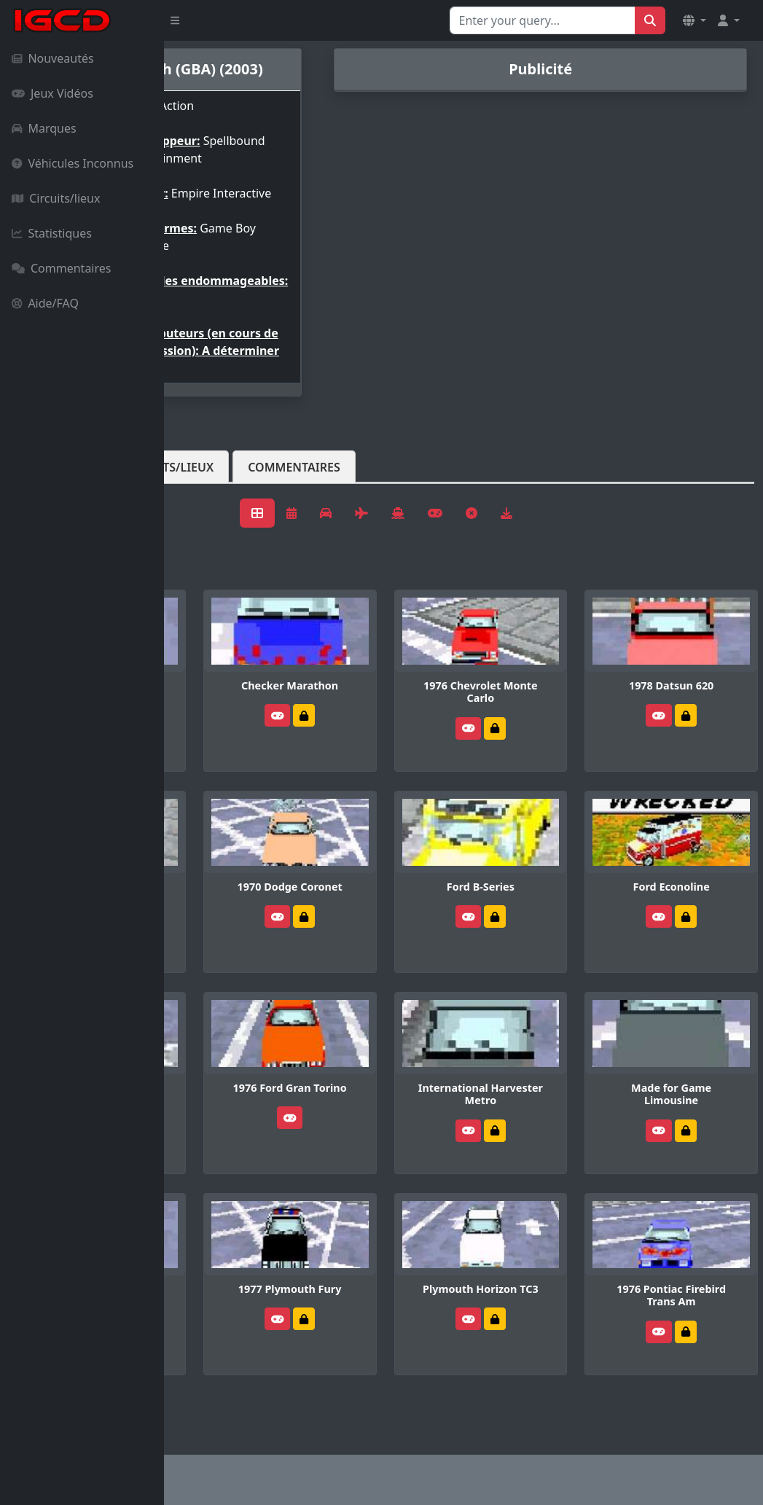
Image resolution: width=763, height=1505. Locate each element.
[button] (694, 20)
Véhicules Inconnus (72, 163)
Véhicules (221, 525)
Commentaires (61, 268)
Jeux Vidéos (52, 93)
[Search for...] (542, 20)
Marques (44, 128)
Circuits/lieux (56, 198)
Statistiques (52, 233)
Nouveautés (53, 58)
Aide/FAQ (45, 303)
